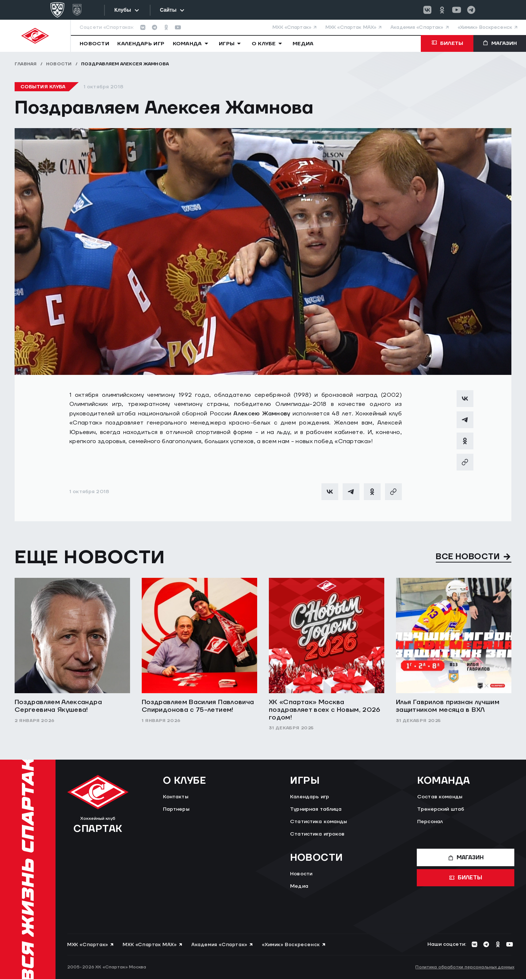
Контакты (175, 797)
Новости (59, 64)
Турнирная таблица (316, 809)
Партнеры (176, 809)
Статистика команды (318, 821)
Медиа (299, 886)
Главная (26, 64)
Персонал (430, 821)
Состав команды (439, 797)
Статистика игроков (317, 834)
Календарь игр (309, 797)
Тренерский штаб (440, 809)
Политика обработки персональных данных (464, 967)
